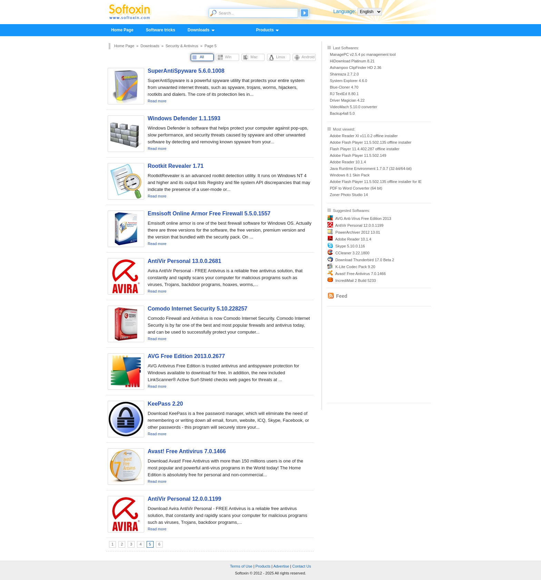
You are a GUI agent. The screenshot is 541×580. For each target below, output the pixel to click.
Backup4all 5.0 (342, 113)
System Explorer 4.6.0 (348, 81)
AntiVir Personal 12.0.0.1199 (359, 225)
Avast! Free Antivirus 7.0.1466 (360, 274)
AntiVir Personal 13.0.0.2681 (184, 261)
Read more (157, 101)
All (202, 57)
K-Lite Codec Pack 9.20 (355, 267)
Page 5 (211, 46)
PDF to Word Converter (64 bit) (356, 188)
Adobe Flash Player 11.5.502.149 (358, 155)
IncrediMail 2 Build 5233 (355, 280)
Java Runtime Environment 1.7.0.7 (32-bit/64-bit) (371, 168)
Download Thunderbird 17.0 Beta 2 (364, 260)
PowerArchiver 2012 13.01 (357, 232)
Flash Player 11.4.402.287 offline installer (365, 149)
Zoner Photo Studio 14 (349, 195)
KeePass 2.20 (165, 404)
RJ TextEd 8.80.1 (344, 94)
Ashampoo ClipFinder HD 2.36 (355, 67)
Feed (341, 296)
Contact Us (301, 566)
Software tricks (160, 30)
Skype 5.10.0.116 (350, 246)
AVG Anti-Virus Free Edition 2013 (363, 218)
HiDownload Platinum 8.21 (352, 61)
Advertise (281, 566)
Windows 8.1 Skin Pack (350, 175)
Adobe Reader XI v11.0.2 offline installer (364, 136)
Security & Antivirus (182, 46)
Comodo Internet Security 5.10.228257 (197, 309)
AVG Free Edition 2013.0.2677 (186, 356)
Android (308, 57)
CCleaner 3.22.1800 (352, 253)
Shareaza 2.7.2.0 (344, 74)
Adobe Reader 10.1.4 (348, 162)
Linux (280, 57)
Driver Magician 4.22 (347, 100)
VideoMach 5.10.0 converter (353, 107)
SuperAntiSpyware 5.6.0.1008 (186, 71)
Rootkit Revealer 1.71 (176, 166)
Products (264, 30)
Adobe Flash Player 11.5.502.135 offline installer (370, 142)
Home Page (122, 30)
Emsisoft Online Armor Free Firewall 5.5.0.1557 (209, 213)
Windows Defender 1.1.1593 (184, 118)
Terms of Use (241, 566)
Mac (254, 57)
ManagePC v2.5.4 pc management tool (363, 54)
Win (228, 57)
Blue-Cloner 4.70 (344, 87)
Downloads (198, 30)
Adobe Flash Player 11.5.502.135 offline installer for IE (376, 182)
